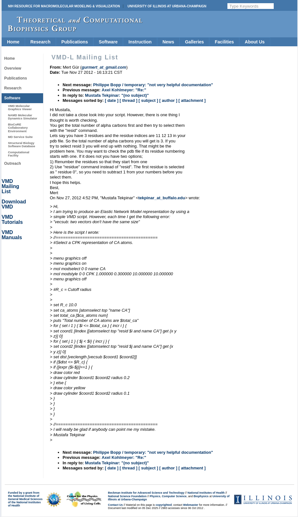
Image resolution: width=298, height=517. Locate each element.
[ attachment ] (192, 100)
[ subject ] (148, 100)
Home (13, 41)
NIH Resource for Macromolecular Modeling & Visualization (64, 6)
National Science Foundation (127, 496)
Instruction (139, 41)
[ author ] (168, 100)
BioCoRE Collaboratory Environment (18, 128)
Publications (74, 41)
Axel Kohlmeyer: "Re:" (124, 89)
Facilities (224, 41)
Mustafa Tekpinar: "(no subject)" (117, 95)
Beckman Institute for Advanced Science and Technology (146, 492)
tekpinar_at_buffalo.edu (161, 197)
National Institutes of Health (206, 492)
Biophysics (201, 496)
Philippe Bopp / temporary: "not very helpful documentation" (153, 84)
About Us (254, 41)
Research (40, 41)
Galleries (194, 41)
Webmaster (190, 504)
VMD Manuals (12, 235)
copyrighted (164, 504)
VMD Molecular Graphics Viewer (20, 107)
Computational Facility (18, 153)
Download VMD (14, 204)
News (168, 41)
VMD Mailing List (10, 186)
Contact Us (115, 504)
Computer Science (174, 496)
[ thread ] (128, 100)
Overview (12, 68)
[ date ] (111, 100)
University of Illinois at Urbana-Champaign (166, 6)
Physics (155, 496)
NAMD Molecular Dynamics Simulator (22, 116)
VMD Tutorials (12, 219)
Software (108, 41)
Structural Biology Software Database (21, 144)
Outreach (12, 163)
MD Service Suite (20, 137)
